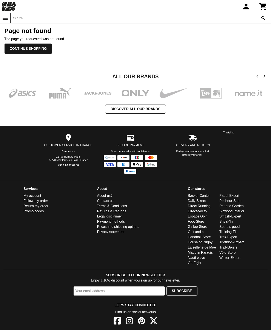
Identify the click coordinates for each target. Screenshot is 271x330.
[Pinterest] (141, 321)
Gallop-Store (197, 226)
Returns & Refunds (111, 211)
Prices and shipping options (118, 226)
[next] (264, 77)
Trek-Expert (228, 237)
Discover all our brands (135, 109)
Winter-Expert (229, 258)
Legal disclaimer (109, 216)
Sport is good (229, 226)
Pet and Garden (231, 206)
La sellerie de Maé (202, 247)
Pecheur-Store (230, 201)
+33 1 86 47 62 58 (68, 165)
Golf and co (196, 232)
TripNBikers (228, 247)
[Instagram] (129, 321)
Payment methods (111, 221)
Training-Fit (228, 232)
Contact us (68, 151)
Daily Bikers (197, 201)
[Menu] (5, 18)
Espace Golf (197, 216)
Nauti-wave (196, 258)
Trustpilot (228, 132)
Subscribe (182, 291)
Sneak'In (226, 221)
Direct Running (199, 206)
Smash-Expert (230, 216)
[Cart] (263, 6)
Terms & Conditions (112, 206)
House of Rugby (200, 242)
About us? (104, 195)
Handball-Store (199, 237)
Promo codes (33, 211)
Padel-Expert (229, 195)
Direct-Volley (197, 211)
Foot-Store (196, 221)
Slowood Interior (231, 211)
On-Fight (194, 263)
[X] (153, 321)
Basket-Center (199, 195)
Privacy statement (110, 232)
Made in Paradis (200, 252)
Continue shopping (28, 48)
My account (32, 195)
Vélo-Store (227, 252)
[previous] (257, 77)
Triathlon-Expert (231, 242)
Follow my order (35, 201)
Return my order (35, 206)
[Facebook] (117, 321)
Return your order (192, 154)
